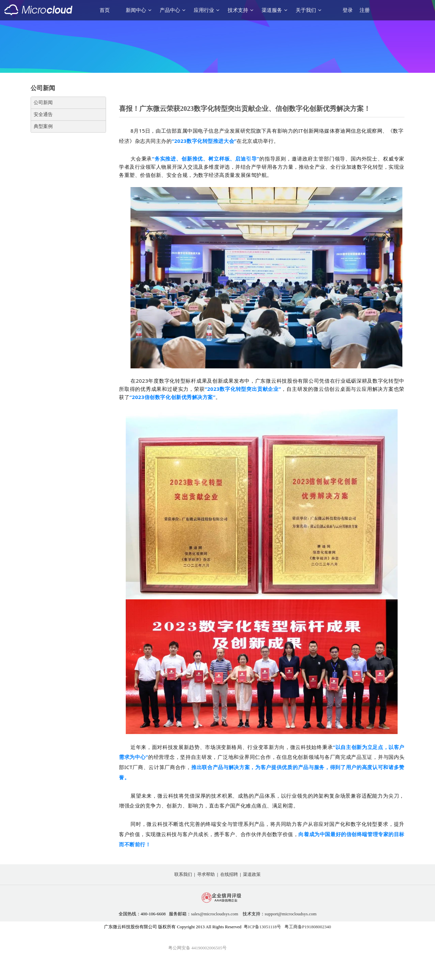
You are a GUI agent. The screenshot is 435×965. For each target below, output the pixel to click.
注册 (365, 10)
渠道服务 (275, 10)
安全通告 (43, 114)
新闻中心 (139, 10)
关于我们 (308, 10)
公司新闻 (43, 102)
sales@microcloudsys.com (214, 913)
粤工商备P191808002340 (307, 926)
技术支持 (241, 10)
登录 (348, 10)
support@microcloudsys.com (290, 913)
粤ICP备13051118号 (262, 926)
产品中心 (173, 10)
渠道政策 (252, 874)
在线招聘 (229, 874)
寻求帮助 (206, 874)
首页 (105, 10)
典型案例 (43, 126)
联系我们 (183, 874)
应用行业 (207, 10)
